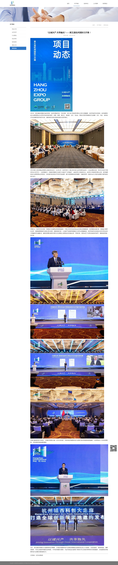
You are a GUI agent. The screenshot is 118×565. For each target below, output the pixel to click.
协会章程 (14, 38)
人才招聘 (95, 3)
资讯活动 (14, 48)
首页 (68, 3)
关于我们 (76, 3)
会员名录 (14, 32)
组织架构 (14, 42)
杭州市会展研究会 (16, 3)
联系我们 (105, 3)
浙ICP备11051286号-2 (36, 563)
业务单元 (86, 3)
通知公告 (14, 45)
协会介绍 (14, 29)
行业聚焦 (14, 35)
